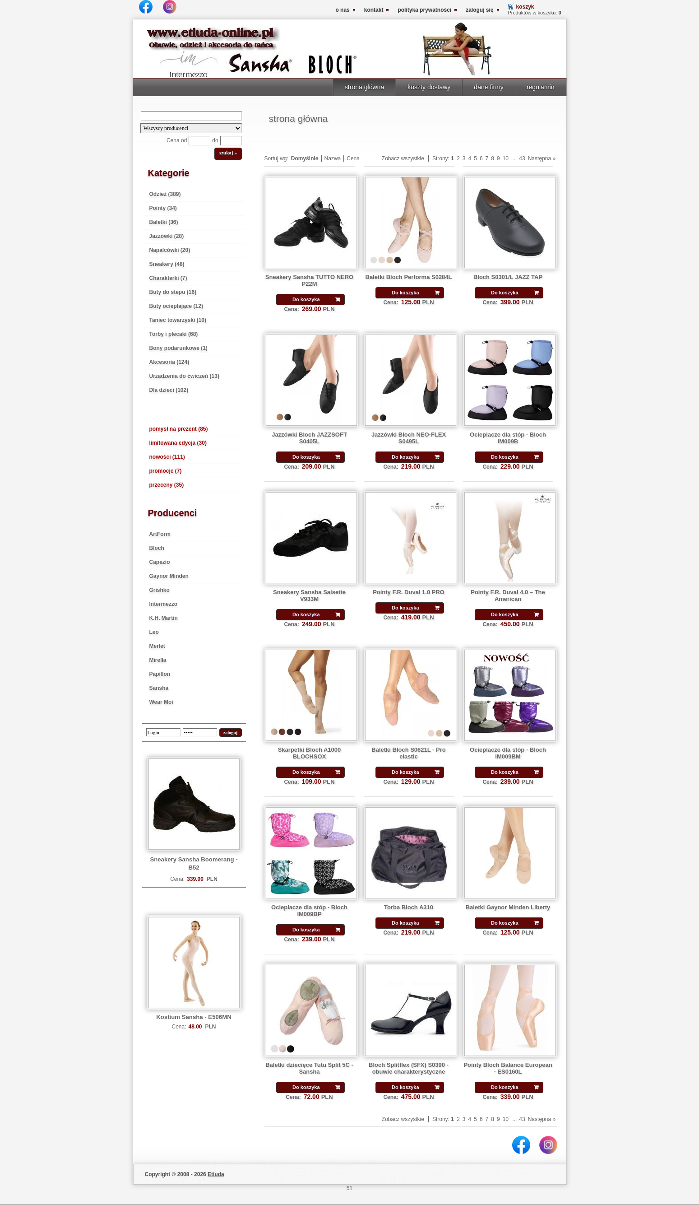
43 (522, 158)
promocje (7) (165, 471)
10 (506, 158)
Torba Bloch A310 (408, 907)
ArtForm (160, 534)
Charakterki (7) (168, 278)
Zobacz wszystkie (403, 158)
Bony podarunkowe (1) (178, 348)
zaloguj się (479, 10)
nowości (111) (167, 457)
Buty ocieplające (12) (176, 306)
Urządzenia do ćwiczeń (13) (184, 376)
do (215, 140)
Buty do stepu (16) (173, 292)
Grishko (159, 590)
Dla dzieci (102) (169, 390)
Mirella (158, 660)
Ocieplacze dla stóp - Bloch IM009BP (309, 910)
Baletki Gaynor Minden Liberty (508, 907)
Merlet (157, 646)
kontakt (374, 10)
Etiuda (216, 1174)
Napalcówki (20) (169, 250)
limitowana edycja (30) (178, 443)
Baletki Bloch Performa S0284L (409, 277)
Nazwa (332, 158)
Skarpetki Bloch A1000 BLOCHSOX (309, 753)
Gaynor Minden (169, 576)
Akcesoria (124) (169, 362)
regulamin (541, 87)
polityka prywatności (424, 10)
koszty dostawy (428, 87)
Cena (353, 158)
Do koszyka (306, 299)
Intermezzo (163, 604)
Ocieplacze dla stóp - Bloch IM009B (508, 438)
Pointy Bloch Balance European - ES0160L (507, 1068)
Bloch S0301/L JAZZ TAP (507, 277)
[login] (163, 732)
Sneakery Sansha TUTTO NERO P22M (309, 280)
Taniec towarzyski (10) (178, 320)
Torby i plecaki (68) (173, 334)
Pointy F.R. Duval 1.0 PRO (408, 592)
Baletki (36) (163, 222)
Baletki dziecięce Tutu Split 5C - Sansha (309, 1068)
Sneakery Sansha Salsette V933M (309, 595)
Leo (154, 632)
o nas (342, 10)
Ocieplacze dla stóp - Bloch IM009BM (508, 753)
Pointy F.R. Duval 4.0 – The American (508, 595)
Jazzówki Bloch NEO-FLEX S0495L (408, 438)
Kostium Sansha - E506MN (193, 1017)
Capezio (159, 562)
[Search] (191, 116)
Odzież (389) (165, 194)
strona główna (364, 87)
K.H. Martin (163, 618)
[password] (200, 732)
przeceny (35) (166, 485)
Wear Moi (161, 702)
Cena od (177, 140)
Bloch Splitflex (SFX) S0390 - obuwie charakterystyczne (409, 1068)
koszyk (525, 7)
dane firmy (489, 87)
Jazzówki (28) (166, 236)
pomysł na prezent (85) (178, 429)
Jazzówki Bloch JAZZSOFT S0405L (309, 438)
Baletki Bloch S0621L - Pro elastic (408, 753)
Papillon (160, 674)
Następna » (541, 158)
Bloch (156, 548)
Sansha (159, 688)
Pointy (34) (163, 208)
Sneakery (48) (167, 264)
